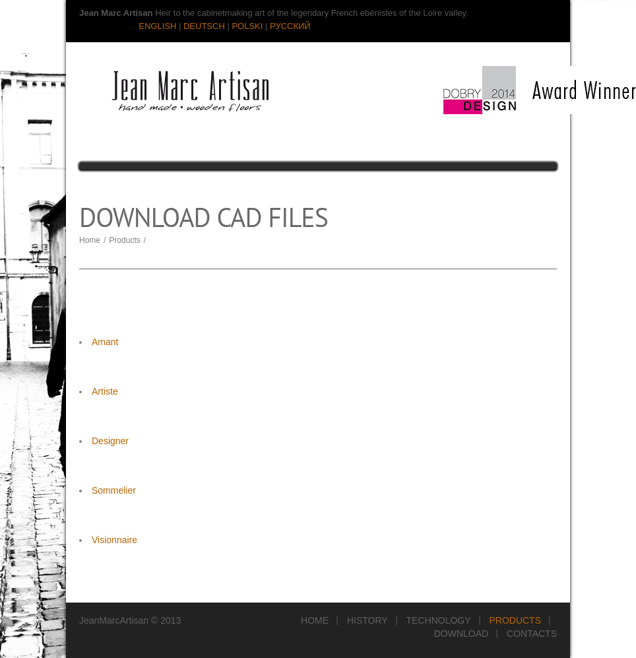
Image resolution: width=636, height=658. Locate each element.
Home (89, 240)
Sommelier (114, 490)
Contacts (532, 633)
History (367, 620)
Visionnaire (114, 540)
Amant (105, 342)
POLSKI (247, 26)
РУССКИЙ (290, 26)
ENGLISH (157, 26)
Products (124, 240)
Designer (110, 441)
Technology (438, 620)
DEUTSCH (204, 26)
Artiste (105, 391)
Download (461, 633)
